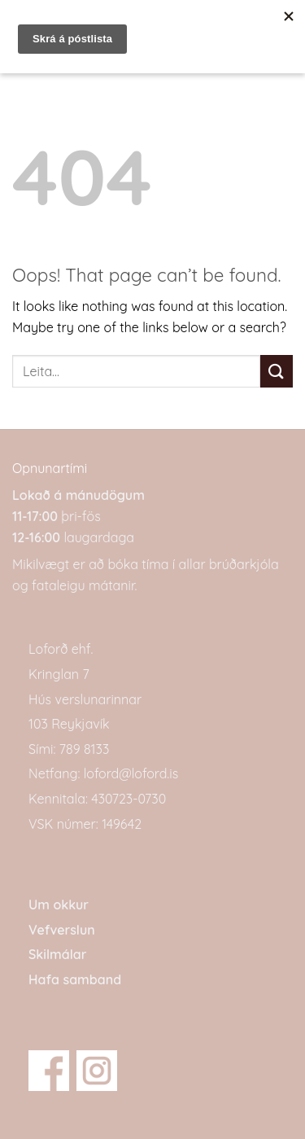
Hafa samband (74, 979)
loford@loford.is (131, 773)
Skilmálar (57, 954)
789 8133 (84, 749)
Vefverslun (61, 930)
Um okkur (58, 904)
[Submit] (276, 371)
